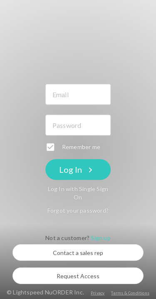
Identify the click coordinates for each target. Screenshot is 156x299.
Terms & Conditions (130, 292)
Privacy (97, 292)
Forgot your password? (78, 210)
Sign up (100, 238)
